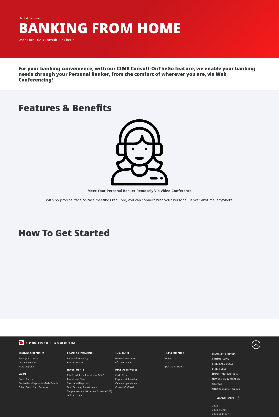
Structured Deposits (78, 383)
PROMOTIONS (220, 358)
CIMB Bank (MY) (220, 413)
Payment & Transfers (127, 379)
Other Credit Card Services (33, 387)
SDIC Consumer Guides (226, 389)
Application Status (174, 366)
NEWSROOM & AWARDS (226, 379)
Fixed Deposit (26, 366)
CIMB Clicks (121, 375)
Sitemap (217, 384)
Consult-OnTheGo (64, 343)
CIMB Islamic (219, 409)
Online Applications (126, 383)
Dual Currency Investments (82, 387)
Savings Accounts (28, 358)
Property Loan (75, 362)
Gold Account (74, 395)
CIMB (215, 405)
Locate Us (169, 362)
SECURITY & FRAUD (223, 353)
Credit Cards (26, 379)
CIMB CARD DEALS (222, 364)
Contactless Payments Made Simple (38, 383)
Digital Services (38, 343)
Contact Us (170, 358)
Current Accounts (28, 362)
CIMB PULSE (219, 369)
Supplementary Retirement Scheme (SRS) (89, 391)
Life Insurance (123, 362)
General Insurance (125, 358)
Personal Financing (77, 358)
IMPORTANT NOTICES (225, 374)
